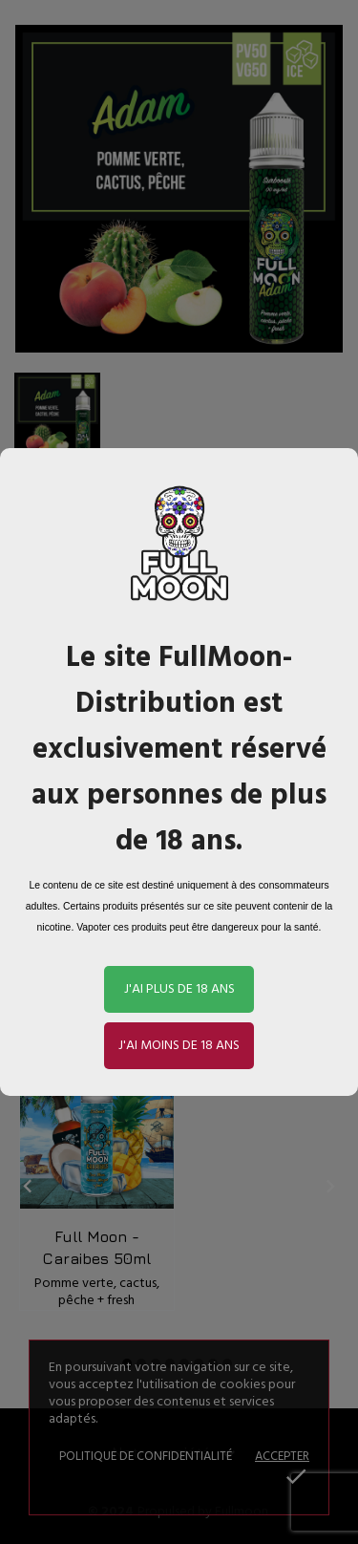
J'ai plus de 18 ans (179, 989)
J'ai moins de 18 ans (179, 1046)
